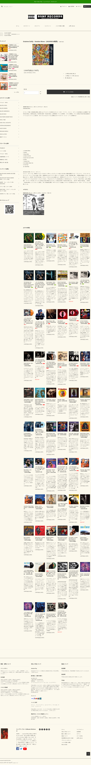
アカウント (64, 6)
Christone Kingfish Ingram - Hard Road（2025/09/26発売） (39, 575)
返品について (74, 96)
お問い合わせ (72, 25)
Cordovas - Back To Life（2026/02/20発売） (85, 400)
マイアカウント (80, 729)
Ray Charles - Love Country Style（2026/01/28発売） (27, 471)
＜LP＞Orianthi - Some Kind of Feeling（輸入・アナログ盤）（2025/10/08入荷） (28, 614)
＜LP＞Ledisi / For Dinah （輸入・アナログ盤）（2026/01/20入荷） (62, 505)
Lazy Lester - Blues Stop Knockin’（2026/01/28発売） (74, 435)
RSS (63, 744)
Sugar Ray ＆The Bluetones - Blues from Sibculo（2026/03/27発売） (62, 365)
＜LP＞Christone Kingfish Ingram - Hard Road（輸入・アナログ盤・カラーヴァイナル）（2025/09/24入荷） (51, 574)
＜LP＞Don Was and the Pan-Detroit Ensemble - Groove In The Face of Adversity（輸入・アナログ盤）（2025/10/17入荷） (74, 574)
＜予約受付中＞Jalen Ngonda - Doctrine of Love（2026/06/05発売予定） (13, 47)
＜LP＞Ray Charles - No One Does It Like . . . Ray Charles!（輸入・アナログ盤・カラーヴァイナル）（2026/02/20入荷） (62, 469)
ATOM (65, 744)
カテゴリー (27, 25)
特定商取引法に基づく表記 (84, 96)
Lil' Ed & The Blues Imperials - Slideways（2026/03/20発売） (85, 322)
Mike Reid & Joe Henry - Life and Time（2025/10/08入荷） (85, 507)
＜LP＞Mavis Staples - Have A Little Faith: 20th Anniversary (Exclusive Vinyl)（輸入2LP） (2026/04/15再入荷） (51, 365)
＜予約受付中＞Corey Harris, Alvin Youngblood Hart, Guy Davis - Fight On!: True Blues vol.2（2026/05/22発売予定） (13, 57)
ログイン (79, 6)
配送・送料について (66, 733)
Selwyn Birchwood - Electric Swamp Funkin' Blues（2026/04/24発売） (29, 246)
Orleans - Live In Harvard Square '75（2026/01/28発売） (39, 507)
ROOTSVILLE (21, 742)
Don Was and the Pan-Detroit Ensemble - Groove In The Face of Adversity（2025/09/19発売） (62, 576)
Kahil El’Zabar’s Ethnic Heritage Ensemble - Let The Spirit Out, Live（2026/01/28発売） (85, 435)
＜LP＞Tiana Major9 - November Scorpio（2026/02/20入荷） (74, 319)
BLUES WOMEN (8, 35)
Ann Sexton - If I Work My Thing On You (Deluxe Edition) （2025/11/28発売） (73, 539)
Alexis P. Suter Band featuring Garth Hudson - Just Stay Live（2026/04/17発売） (62, 284)
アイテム (87, 6)
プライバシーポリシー (66, 740)
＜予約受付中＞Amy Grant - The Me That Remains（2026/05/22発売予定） (13, 84)
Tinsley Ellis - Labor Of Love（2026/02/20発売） (51, 400)
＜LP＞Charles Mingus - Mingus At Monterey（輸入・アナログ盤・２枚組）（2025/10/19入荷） (28, 572)
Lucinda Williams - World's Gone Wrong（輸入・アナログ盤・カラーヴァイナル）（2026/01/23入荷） (39, 432)
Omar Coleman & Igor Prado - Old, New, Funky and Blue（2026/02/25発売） (51, 435)
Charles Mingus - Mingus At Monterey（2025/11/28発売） (84, 539)
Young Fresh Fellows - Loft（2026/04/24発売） (84, 246)
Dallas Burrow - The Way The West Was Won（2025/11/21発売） (40, 539)
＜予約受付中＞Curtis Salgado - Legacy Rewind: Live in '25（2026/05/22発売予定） (13, 66)
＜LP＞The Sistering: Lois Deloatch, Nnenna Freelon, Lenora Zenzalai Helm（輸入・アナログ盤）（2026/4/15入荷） (40, 285)
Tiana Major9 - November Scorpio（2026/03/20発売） (62, 322)
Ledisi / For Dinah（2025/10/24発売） (50, 507)
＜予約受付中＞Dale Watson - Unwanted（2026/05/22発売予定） (13, 75)
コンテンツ (48, 25)
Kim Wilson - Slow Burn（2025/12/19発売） (73, 507)
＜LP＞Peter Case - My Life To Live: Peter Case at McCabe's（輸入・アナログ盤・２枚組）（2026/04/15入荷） (40, 325)
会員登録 (72, 6)
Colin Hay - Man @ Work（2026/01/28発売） (85, 470)
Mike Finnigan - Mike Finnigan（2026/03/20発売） (51, 322)
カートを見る (80, 735)
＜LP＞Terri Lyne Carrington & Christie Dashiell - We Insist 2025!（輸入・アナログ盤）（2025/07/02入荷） (62, 614)
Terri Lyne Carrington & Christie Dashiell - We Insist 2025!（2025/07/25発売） (51, 616)
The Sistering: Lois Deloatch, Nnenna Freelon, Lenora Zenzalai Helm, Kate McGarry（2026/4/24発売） (29, 285)
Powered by (9, 762)
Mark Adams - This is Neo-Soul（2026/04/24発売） (62, 246)
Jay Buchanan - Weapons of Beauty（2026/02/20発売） (73, 401)
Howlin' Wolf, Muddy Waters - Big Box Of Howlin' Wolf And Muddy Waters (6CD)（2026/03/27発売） (40, 402)
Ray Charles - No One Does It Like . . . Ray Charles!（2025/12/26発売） (51, 471)
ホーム (17, 25)
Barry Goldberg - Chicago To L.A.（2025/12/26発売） (27, 539)
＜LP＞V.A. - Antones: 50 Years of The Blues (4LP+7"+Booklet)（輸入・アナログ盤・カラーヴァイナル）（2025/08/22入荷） (40, 617)
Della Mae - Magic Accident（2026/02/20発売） (62, 401)
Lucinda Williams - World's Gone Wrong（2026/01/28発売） (28, 435)
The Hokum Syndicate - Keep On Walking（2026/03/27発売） (74, 364)
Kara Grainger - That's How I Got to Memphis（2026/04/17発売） (51, 283)
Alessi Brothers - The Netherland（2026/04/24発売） (51, 246)
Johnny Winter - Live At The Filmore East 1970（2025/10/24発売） (28, 401)
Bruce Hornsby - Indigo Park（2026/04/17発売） (73, 283)
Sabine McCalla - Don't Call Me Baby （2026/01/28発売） (28, 364)
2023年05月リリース (16, 34)
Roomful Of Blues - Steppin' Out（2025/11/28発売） (50, 539)
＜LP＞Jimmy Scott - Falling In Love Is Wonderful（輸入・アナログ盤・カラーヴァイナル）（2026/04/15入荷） (28, 321)
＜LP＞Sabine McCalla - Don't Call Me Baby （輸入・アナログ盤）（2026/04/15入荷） (40, 361)
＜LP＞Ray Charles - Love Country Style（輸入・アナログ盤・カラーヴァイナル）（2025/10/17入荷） (39, 469)
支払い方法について (66, 731)
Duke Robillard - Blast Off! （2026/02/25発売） (62, 434)
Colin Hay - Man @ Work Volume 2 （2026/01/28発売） (29, 507)
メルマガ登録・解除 (60, 25)
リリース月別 (7, 34)
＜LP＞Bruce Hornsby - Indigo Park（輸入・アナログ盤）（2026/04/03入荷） (85, 282)
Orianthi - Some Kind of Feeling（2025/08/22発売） (85, 575)
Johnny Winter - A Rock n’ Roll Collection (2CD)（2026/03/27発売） (85, 364)
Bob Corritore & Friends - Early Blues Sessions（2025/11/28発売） (62, 539)
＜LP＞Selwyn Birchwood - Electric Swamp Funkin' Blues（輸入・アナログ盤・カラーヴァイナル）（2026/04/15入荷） (39, 245)
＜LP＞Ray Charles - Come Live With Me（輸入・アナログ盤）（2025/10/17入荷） (74, 468)
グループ (37, 25)
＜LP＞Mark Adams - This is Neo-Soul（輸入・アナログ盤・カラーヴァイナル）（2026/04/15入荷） (73, 245)
